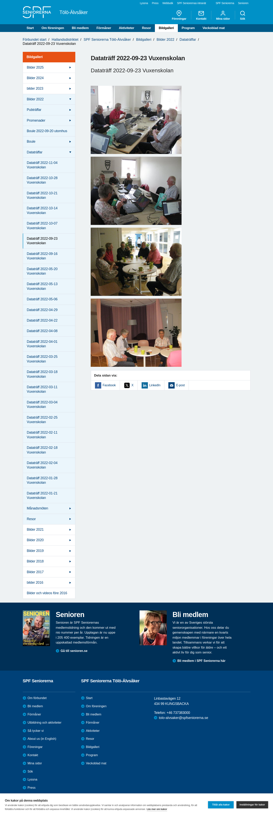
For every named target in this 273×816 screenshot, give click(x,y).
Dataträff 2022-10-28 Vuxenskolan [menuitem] (42, 180)
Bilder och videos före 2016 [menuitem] (47, 593)
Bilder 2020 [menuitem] (35, 540)
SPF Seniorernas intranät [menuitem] (191, 3)
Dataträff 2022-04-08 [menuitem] (42, 331)
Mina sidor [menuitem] (223, 15)
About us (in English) (42, 738)
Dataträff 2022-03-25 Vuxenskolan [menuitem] (42, 359)
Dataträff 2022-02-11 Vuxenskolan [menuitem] (42, 435)
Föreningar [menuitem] (179, 15)
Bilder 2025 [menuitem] (35, 67)
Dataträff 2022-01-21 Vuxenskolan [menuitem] (42, 495)
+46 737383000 (178, 713)
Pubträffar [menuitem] (34, 110)
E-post (180, 385)
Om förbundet (37, 698)
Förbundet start (35, 39)
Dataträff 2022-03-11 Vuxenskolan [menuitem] (42, 389)
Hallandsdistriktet (65, 39)
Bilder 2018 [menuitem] (35, 561)
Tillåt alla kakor (221, 804)
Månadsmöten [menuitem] (37, 508)
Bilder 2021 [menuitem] (35, 529)
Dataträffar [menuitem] (34, 152)
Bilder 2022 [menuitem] (35, 99)
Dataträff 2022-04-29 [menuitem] (42, 310)
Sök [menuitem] (243, 15)
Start (30, 28)
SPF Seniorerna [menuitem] (225, 3)
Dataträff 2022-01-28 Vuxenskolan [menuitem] (42, 480)
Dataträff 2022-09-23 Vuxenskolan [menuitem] (42, 241)
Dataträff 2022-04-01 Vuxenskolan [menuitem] (42, 344)
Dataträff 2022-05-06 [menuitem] (42, 299)
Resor (146, 28)
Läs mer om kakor (157, 809)
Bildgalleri (166, 28)
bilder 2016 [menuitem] (35, 582)
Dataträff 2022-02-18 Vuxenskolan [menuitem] (42, 450)
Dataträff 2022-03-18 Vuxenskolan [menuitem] (42, 374)
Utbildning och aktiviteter (44, 722)
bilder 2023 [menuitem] (35, 88)
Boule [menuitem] (31, 141)
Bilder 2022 (165, 39)
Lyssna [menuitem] (144, 3)
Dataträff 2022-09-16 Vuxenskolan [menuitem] (42, 256)
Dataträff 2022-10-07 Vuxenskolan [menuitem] (42, 225)
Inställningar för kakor (252, 804)
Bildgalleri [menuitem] (35, 57)
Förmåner (104, 28)
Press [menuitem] (155, 3)
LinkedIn (154, 385)
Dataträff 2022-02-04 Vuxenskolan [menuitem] (42, 465)
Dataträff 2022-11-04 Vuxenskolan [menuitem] (42, 165)
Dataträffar (188, 39)
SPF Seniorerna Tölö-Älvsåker (107, 39)
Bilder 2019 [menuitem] (35, 551)
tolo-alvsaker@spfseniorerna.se (183, 718)
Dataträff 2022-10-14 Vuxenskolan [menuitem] (42, 210)
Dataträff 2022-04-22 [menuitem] (42, 320)
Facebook (109, 385)
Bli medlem (80, 28)
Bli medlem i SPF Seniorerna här (201, 660)
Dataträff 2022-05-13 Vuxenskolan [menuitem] (42, 286)
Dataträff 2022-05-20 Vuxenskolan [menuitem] (42, 271)
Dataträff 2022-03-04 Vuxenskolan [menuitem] (42, 404)
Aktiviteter (126, 28)
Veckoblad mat (214, 28)
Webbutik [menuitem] (167, 3)
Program (188, 28)
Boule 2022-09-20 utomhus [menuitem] (47, 131)
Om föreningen (52, 28)
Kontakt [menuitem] (201, 15)
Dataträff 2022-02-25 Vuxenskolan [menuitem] (42, 420)
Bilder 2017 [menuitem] (35, 572)
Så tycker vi (36, 730)
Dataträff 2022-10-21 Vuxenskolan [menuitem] (42, 195)
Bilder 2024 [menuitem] (35, 78)
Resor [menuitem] (31, 519)
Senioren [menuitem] (243, 3)
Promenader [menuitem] (36, 120)
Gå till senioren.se (74, 650)
